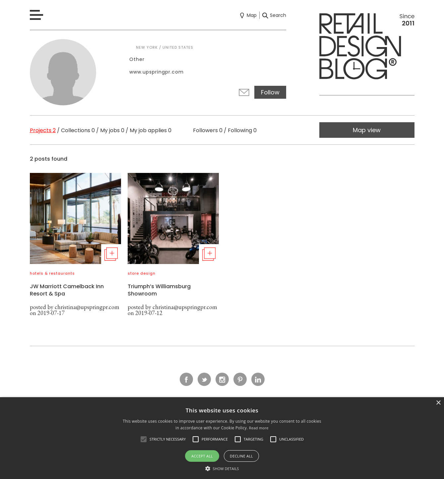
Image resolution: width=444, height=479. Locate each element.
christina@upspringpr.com (87, 307)
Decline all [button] (241, 455)
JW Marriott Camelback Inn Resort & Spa (67, 290)
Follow (270, 92)
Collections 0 (78, 130)
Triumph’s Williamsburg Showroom (159, 290)
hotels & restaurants (52, 273)
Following (242, 130)
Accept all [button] (202, 455)
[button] (143, 439)
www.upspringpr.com (156, 72)
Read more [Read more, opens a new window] (259, 427)
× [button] (438, 402)
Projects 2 (43, 130)
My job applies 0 (150, 130)
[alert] (222, 438)
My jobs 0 (112, 130)
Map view (367, 130)
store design (142, 273)
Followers (207, 130)
